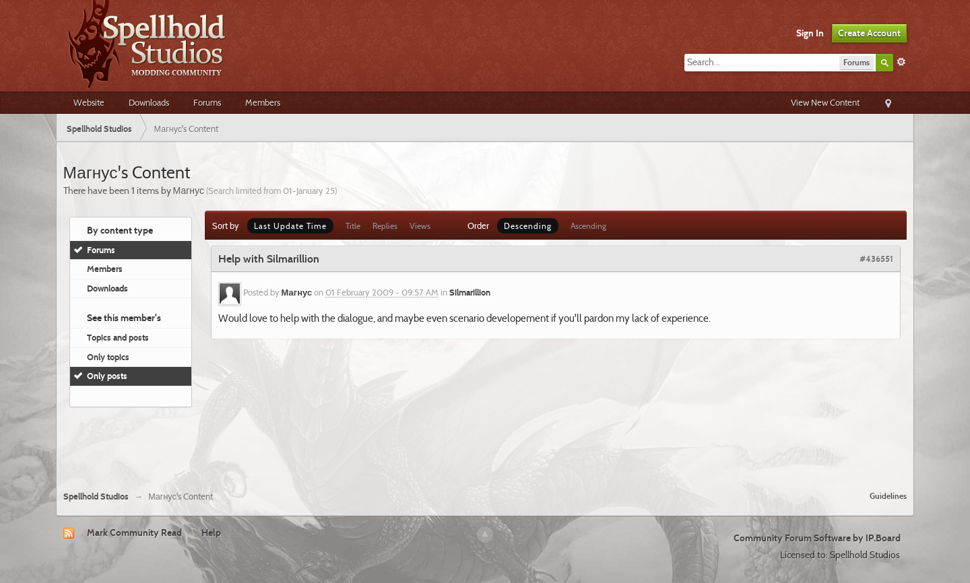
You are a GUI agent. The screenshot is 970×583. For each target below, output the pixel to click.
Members (262, 102)
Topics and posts (118, 337)
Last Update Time (290, 226)
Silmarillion (469, 292)
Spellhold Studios (96, 496)
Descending (528, 226)
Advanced (901, 62)
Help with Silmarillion (268, 258)
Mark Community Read (134, 532)
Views (420, 226)
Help (211, 532)
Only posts (107, 375)
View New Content (825, 102)
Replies (385, 226)
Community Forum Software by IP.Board (817, 538)
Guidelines (888, 496)
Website (88, 102)
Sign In (810, 33)
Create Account (869, 33)
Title (353, 226)
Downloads (149, 102)
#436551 (876, 258)
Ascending (588, 226)
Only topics (108, 356)
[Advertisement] (485, 443)
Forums (207, 102)
